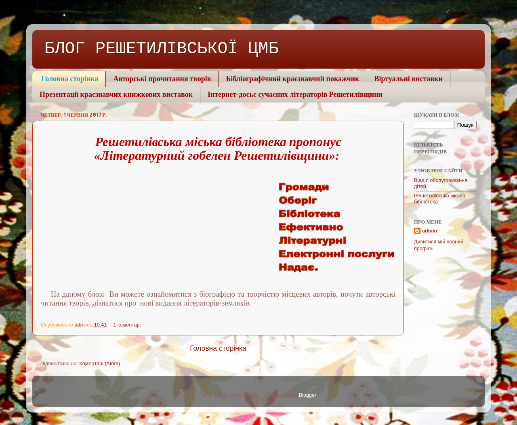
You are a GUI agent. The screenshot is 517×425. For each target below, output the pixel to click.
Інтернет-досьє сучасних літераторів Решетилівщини (295, 94)
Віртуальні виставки (408, 79)
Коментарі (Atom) (99, 363)
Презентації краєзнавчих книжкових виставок (116, 94)
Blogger (307, 395)
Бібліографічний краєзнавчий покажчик (292, 79)
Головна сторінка (70, 79)
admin (429, 231)
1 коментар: (127, 325)
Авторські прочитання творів (162, 79)
